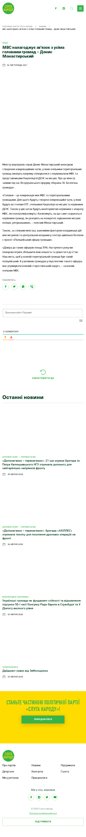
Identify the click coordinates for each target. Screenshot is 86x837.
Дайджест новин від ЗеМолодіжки (25, 671)
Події (5, 43)
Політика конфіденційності (43, 813)
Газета (65, 771)
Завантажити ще (43, 378)
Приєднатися (43, 719)
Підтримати (68, 765)
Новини (42, 27)
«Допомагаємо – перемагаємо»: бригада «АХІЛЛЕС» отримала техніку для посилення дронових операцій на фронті (38, 534)
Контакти (37, 771)
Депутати (8, 771)
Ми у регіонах (10, 777)
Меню (80, 8)
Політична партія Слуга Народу (17, 27)
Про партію (9, 765)
